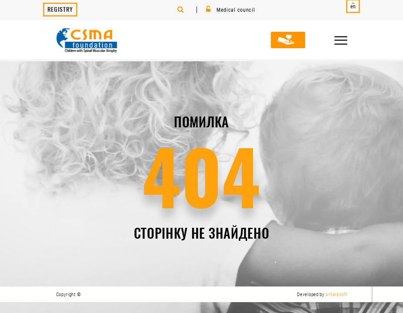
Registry (60, 9)
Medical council (230, 10)
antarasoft (336, 294)
